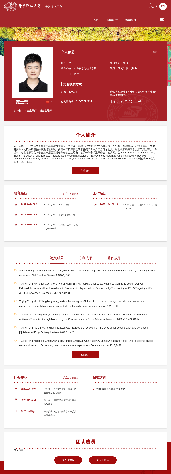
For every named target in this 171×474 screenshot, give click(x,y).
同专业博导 (68, 442)
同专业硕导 (103, 442)
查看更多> (85, 152)
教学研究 (113, 7)
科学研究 (94, 7)
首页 (78, 7)
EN (163, 6)
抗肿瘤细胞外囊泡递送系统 (111, 371)
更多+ (154, 33)
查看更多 (74, 176)
